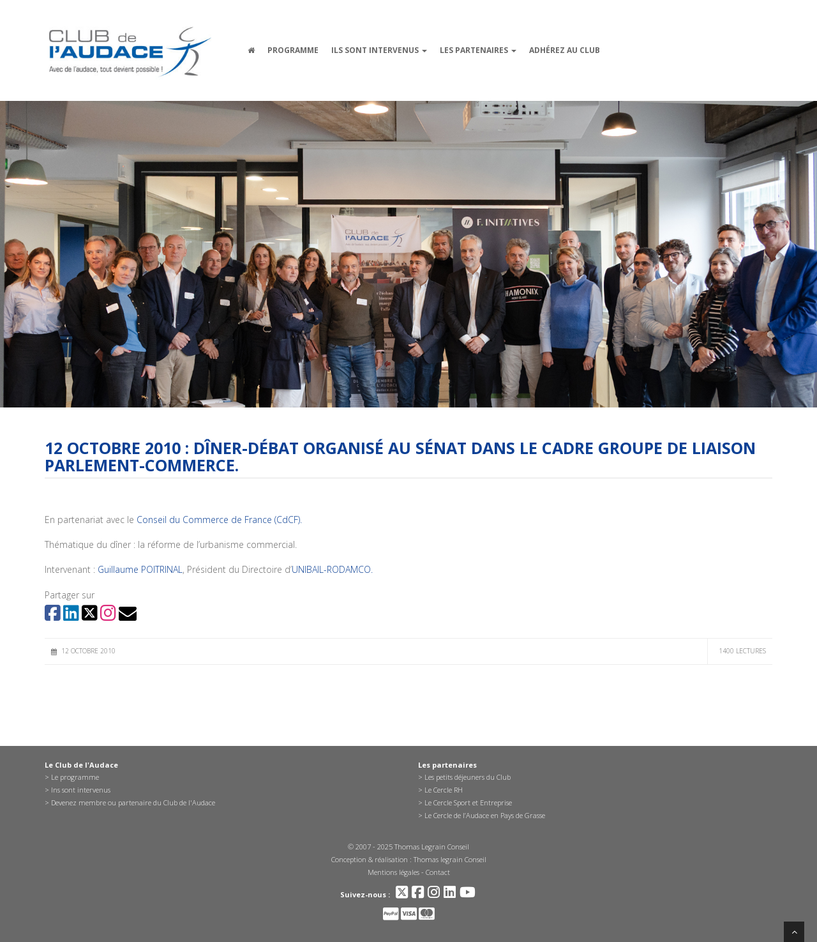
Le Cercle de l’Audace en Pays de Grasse (484, 815)
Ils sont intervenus (379, 50)
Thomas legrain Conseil (450, 859)
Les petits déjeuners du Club (467, 777)
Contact (438, 872)
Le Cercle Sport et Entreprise (468, 802)
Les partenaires (478, 50)
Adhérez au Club (564, 50)
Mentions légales (393, 872)
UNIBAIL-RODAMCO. (332, 569)
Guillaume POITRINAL (140, 569)
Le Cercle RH (443, 789)
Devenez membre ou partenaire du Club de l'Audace (133, 802)
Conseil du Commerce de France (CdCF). (219, 519)
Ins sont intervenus (80, 789)
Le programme (75, 777)
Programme (293, 50)
